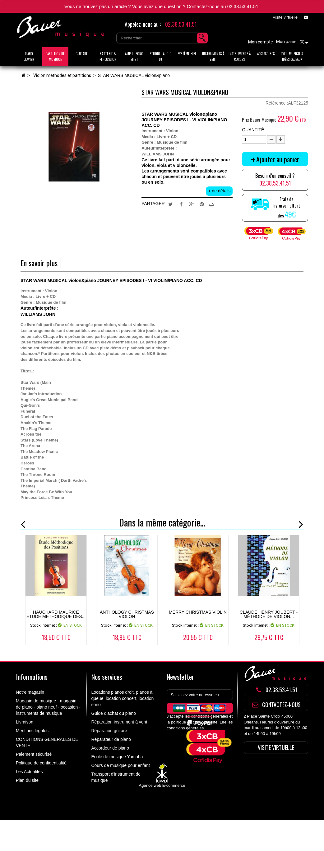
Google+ (191, 204)
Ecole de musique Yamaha (117, 756)
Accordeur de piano (110, 748)
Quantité (253, 129)
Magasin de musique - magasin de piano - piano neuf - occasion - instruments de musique (48, 707)
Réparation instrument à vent (119, 721)
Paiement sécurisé (34, 754)
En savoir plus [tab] (39, 263)
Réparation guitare (109, 730)
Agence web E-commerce (162, 817)
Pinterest (202, 204)
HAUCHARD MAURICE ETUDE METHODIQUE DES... (56, 614)
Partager (181, 204)
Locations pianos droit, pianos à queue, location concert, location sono (122, 698)
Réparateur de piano (111, 739)
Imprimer (212, 204)
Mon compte (260, 41)
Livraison (24, 721)
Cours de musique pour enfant (120, 765)
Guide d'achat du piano (113, 713)
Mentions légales (32, 730)
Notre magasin (30, 692)
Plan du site (27, 780)
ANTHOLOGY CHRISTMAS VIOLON (127, 614)
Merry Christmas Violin (198, 612)
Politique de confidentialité (41, 762)
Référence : (277, 103)
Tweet (170, 204)
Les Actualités (29, 771)
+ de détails (219, 190)
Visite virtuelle (285, 17)
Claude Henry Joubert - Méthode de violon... (269, 614)
